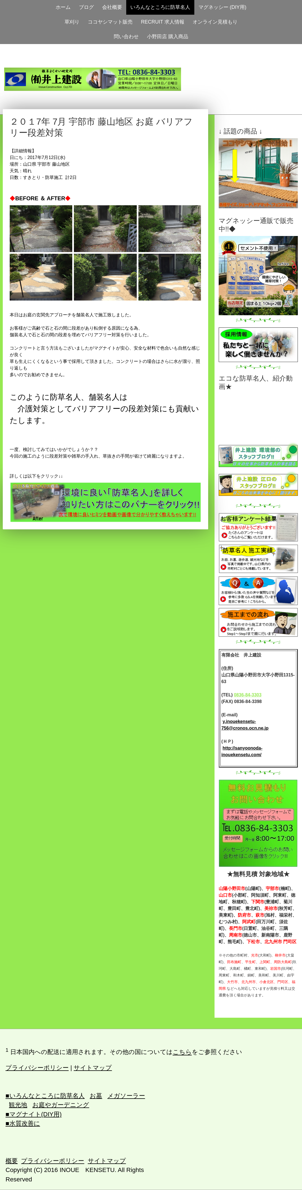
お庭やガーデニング (60, 1104)
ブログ (86, 7)
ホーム (63, 7)
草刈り (71, 22)
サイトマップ (93, 1067)
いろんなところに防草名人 (160, 7)
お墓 (96, 1095)
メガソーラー (126, 1095)
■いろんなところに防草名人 (45, 1095)
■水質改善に (23, 1123)
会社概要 (112, 7)
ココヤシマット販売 (110, 22)
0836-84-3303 (248, 695)
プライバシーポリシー (37, 1067)
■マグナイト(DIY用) (34, 1114)
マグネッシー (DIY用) (222, 7)
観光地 (18, 1104)
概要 (12, 1160)
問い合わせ (126, 36)
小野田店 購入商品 (167, 36)
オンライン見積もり (215, 22)
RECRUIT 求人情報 (162, 22)
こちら (182, 1052)
